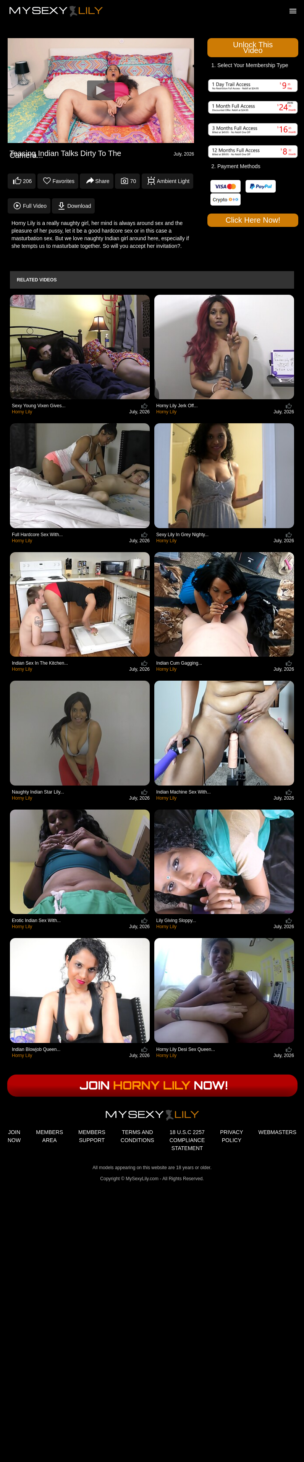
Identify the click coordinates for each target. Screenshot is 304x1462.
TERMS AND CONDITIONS (137, 1136)
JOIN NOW (14, 1136)
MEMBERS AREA (49, 1136)
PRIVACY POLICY (231, 1136)
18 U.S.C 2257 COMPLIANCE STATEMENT (187, 1140)
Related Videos (37, 280)
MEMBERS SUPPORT (91, 1136)
